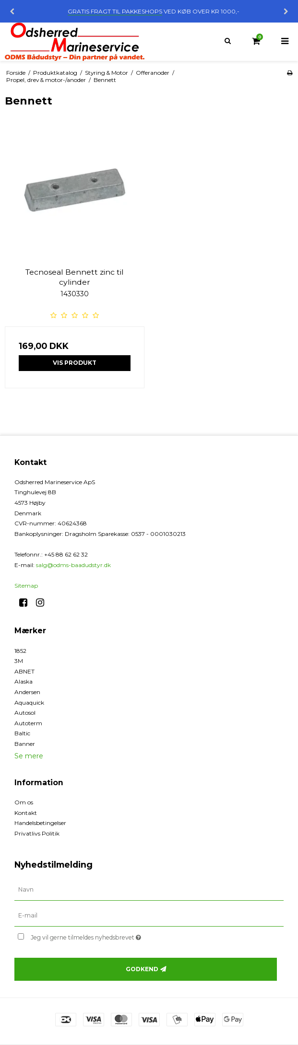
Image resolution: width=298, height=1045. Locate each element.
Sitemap (26, 585)
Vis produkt (74, 362)
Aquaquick (29, 702)
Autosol (25, 712)
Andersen (27, 692)
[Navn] (149, 889)
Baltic (22, 733)
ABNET (24, 671)
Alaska (23, 681)
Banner (24, 743)
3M (18, 660)
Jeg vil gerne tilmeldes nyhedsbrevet (110, 935)
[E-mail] (149, 915)
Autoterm (28, 723)
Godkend (142, 969)
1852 (20, 650)
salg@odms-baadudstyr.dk (73, 565)
